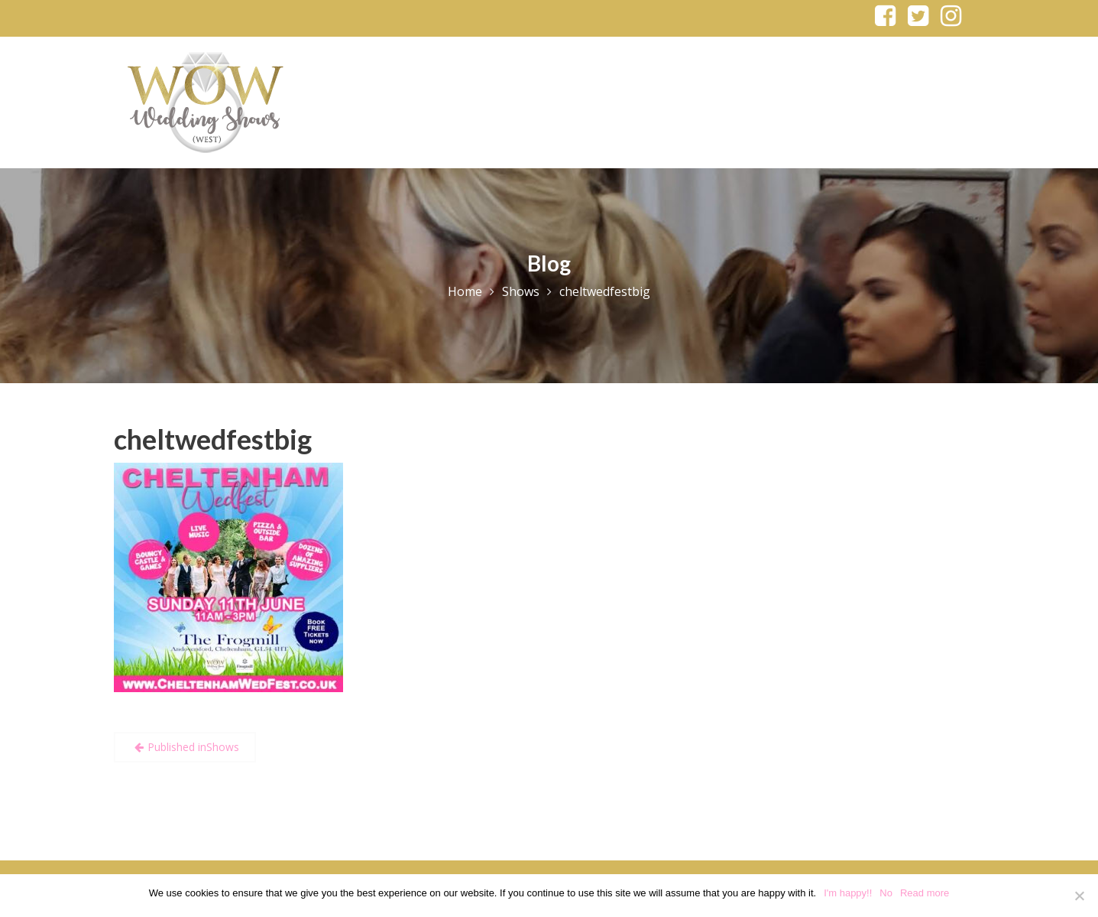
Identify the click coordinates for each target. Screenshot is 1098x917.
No (885, 893)
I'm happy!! (848, 893)
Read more (924, 893)
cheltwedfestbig (213, 439)
